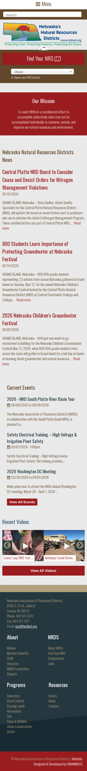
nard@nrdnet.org (26, 626)
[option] (23, 545)
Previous (7, 545)
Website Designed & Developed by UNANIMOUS (58, 761)
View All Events (22, 502)
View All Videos (43, 571)
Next (80, 545)
